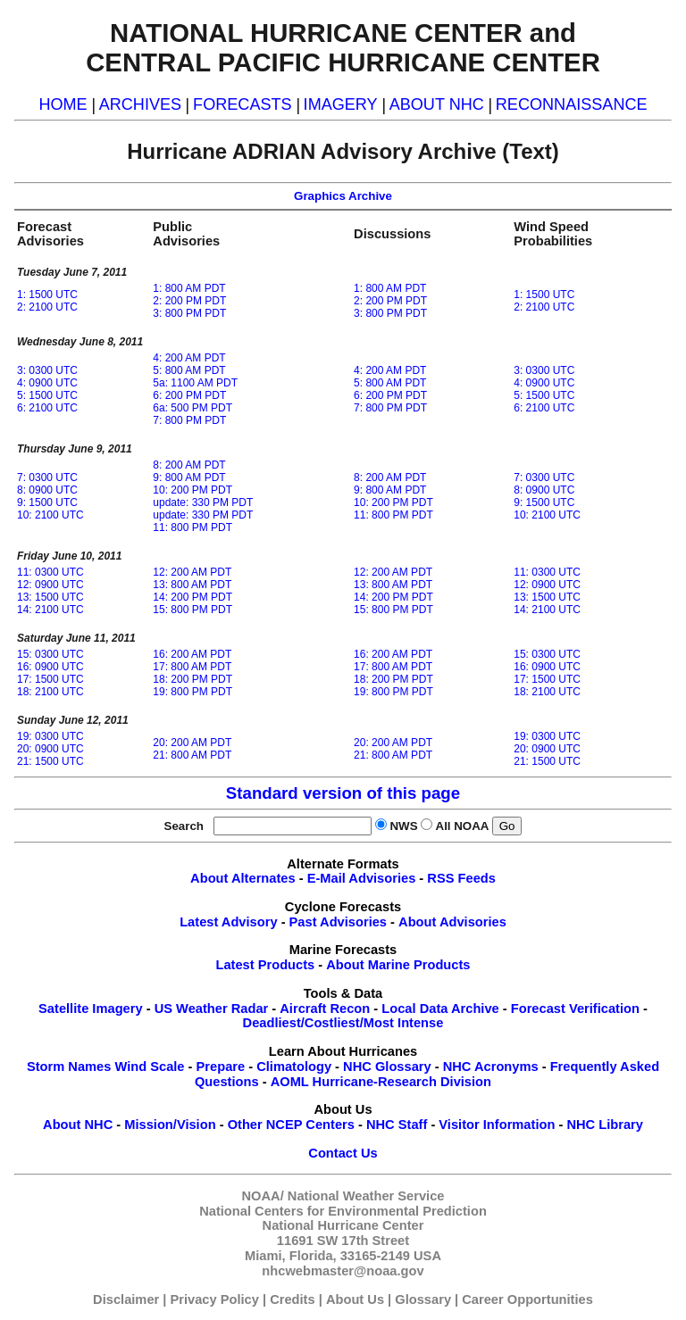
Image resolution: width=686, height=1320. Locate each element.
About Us (355, 1299)
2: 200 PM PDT (189, 301)
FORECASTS (242, 104)
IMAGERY (341, 104)
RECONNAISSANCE (572, 104)
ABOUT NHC (436, 104)
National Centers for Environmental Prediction (343, 1211)
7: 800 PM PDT (189, 420)
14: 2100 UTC (50, 609)
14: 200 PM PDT (192, 597)
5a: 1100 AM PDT (195, 383)
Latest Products (264, 965)
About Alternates (243, 878)
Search (187, 826)
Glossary (423, 1299)
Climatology (293, 1066)
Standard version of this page (343, 793)
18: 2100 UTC (50, 691)
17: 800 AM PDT (192, 666)
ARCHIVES (140, 104)
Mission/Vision (169, 1124)
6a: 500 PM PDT (192, 408)
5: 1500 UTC (47, 395)
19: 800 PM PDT (192, 691)
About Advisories (452, 922)
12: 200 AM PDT (192, 572)
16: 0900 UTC (50, 666)
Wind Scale (149, 1066)
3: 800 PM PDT (189, 313)
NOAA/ (263, 1196)
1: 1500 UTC (47, 294)
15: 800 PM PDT (192, 609)
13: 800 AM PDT (192, 584)
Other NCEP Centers (291, 1124)
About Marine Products (398, 965)
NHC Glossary (387, 1066)
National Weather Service (366, 1196)
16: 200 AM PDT (192, 654)
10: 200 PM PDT (192, 490)
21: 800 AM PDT (192, 755)
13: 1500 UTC (50, 597)
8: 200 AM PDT (189, 465)
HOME (62, 104)
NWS (403, 826)
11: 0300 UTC (50, 572)
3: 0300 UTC (47, 370)
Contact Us (342, 1153)
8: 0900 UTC (47, 490)
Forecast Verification (575, 1008)
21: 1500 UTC (50, 761)
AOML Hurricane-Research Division (381, 1082)
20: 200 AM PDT (192, 742)
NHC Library (604, 1124)
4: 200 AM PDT (189, 358)
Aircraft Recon (325, 1008)
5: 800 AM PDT (189, 370)
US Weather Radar (212, 1008)
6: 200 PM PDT (189, 395)
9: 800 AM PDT (189, 477)
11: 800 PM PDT (192, 527)
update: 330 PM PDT (203, 502)
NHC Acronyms (491, 1066)
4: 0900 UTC (47, 383)
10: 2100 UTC (50, 515)
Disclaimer (126, 1299)
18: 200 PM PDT (192, 679)
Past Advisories (338, 922)
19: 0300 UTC (50, 736)
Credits (292, 1299)
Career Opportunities (527, 1299)
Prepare (221, 1066)
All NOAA (462, 826)
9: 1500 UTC (47, 502)
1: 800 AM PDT (189, 288)
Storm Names (69, 1066)
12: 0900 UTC (50, 584)
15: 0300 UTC (50, 654)
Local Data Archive (439, 1008)
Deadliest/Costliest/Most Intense (343, 1023)
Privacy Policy (215, 1299)
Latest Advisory (228, 922)
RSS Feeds (461, 878)
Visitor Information (497, 1124)
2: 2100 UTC (47, 307)
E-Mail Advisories (361, 878)
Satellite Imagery (90, 1008)
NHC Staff (396, 1124)
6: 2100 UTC (47, 408)
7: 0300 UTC (47, 477)
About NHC (78, 1124)
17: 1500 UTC (50, 679)
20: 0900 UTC (50, 749)
